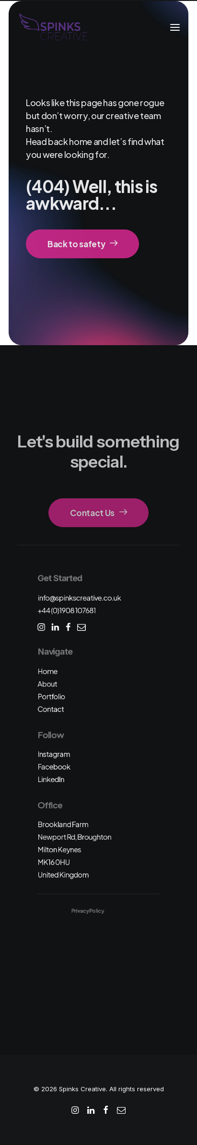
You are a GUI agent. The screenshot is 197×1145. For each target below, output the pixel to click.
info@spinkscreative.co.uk (79, 597)
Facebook (53, 766)
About (47, 683)
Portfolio (51, 696)
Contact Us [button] (98, 512)
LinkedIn (50, 778)
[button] (175, 27)
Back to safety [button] (82, 244)
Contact (50, 708)
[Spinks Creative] (54, 27)
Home (47, 670)
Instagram (53, 754)
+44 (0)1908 (66, 610)
